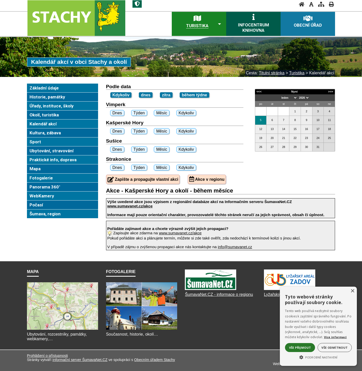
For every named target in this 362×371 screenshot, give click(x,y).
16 (306, 129)
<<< (259, 91)
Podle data (118, 86)
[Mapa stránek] (319, 4)
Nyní (294, 91)
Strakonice (118, 159)
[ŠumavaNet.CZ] (210, 290)
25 (329, 138)
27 (272, 147)
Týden (139, 113)
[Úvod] (300, 4)
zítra (166, 95)
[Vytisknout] (330, 4)
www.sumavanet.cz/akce (180, 233)
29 (295, 147)
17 (318, 129)
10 (318, 120)
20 (272, 138)
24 (318, 138)
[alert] (318, 326)
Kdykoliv (121, 95)
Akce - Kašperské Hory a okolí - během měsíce (169, 190)
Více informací (335, 337)
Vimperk (115, 104)
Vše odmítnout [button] (334, 347)
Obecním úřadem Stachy (154, 360)
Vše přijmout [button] (300, 347)
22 (295, 138)
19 (260, 138)
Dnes (117, 113)
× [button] (352, 291)
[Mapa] (62, 329)
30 (306, 147)
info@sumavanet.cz (235, 247)
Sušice (114, 141)
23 (306, 138)
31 (318, 147)
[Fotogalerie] (141, 329)
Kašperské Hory (125, 122)
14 (283, 129)
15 (295, 129)
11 (329, 120)
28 (283, 147)
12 (260, 129)
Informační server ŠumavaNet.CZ (79, 360)
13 (272, 129)
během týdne (194, 95)
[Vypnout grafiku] (309, 4)
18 (329, 129)
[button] (318, 357)
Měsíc (161, 113)
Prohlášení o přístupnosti (47, 356)
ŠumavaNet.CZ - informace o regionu (219, 294)
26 (260, 147)
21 (283, 138)
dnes (145, 95)
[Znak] (137, 4)
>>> (330, 91)
